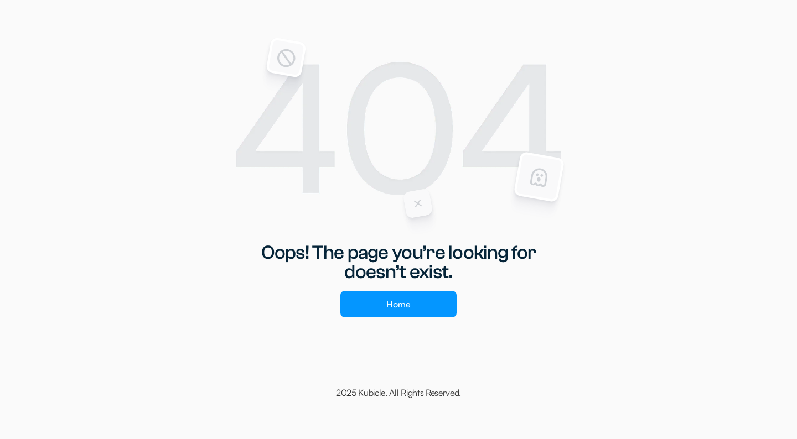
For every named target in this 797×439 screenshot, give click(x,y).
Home (398, 304)
